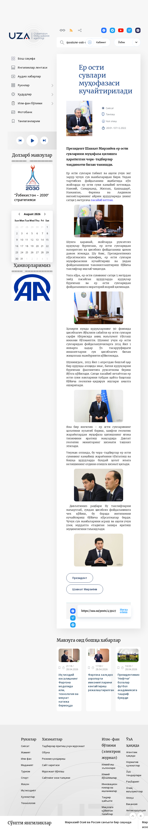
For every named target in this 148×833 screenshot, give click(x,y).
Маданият (27, 765)
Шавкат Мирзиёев (84, 589)
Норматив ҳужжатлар (133, 763)
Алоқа (130, 797)
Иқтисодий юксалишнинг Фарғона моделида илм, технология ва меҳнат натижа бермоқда (68, 690)
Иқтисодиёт (28, 790)
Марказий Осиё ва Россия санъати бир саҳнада (98, 822)
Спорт (25, 777)
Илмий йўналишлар (109, 776)
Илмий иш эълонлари (108, 766)
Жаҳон (25, 784)
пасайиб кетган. (102, 200)
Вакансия (131, 804)
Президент (79, 578)
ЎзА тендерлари (133, 773)
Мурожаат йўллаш (53, 771)
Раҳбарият (132, 781)
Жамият (25, 752)
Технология (28, 803)
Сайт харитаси (51, 765)
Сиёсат (110, 108)
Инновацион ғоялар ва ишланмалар (109, 787)
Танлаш (116, 114)
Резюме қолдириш (53, 758)
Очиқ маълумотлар (134, 789)
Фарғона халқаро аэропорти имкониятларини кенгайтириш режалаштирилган (101, 682)
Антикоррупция (136, 810)
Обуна (46, 752)
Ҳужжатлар (28, 796)
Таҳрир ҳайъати (107, 799)
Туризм (25, 771)
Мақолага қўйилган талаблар (107, 810)
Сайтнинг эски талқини (56, 777)
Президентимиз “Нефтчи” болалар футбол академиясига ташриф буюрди (128, 686)
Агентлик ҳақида (131, 753)
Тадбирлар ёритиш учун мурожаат (63, 746)
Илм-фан (26, 758)
